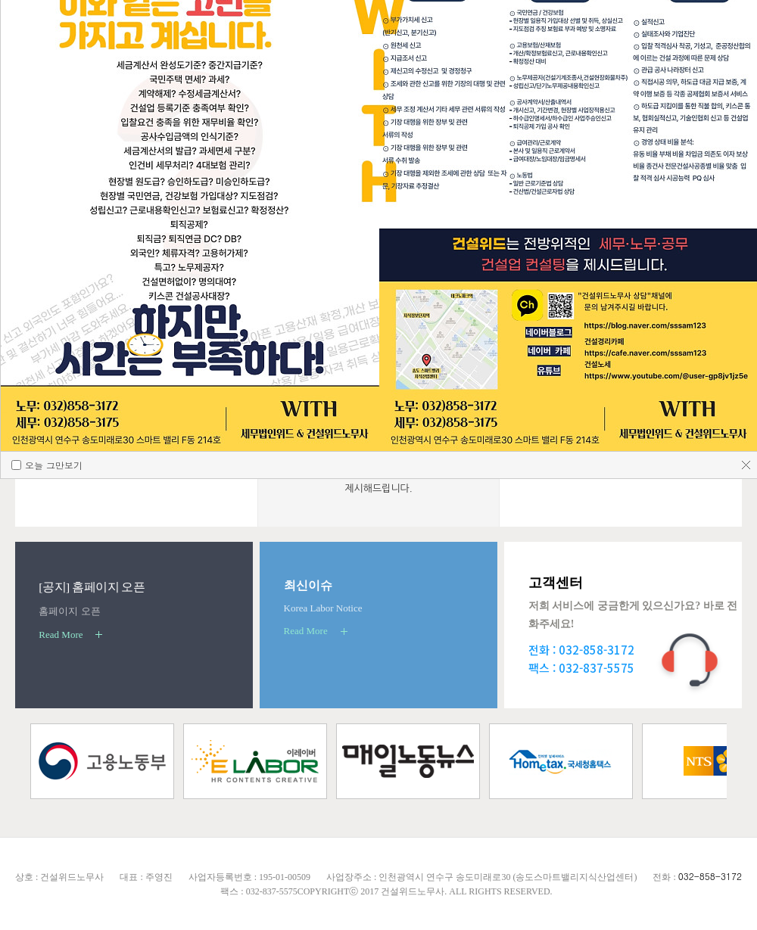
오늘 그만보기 (53, 732)
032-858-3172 (710, 875)
